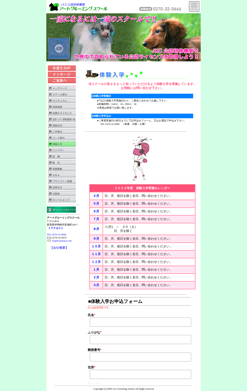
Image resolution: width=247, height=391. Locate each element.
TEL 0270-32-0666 (56, 234)
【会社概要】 (59, 247)
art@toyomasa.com (59, 240)
